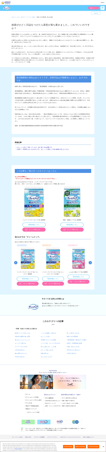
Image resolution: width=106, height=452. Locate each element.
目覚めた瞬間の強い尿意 (22, 336)
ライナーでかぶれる (21, 346)
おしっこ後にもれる (47, 350)
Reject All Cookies (80, 447)
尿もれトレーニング (50, 403)
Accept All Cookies (93, 447)
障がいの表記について (88, 437)
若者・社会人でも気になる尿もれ (26, 328)
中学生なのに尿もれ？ (74, 350)
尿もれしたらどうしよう (22, 340)
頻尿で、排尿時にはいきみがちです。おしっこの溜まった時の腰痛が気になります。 (43, 149)
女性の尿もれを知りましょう (52, 400)
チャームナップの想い (32, 397)
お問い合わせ (28, 437)
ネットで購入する (34, 229)
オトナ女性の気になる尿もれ (69, 398)
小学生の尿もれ (20, 350)
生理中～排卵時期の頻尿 (74, 343)
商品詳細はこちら (34, 224)
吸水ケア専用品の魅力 (32, 406)
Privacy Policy (18, 449)
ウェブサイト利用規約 (39, 437)
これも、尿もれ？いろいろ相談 (70, 403)
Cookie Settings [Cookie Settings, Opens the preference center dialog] (68, 447)
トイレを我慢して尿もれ (48, 333)
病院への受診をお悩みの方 (69, 406)
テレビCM (29, 403)
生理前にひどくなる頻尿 (48, 340)
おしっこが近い (46, 336)
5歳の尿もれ (45, 353)
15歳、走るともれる (73, 346)
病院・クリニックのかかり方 (52, 406)
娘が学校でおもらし (21, 353)
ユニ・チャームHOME (17, 437)
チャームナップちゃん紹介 (34, 400)
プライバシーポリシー (52, 437)
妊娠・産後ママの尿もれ (68, 400)
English (96, 13)
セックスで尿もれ (20, 343)
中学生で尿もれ (20, 356)
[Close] (103, 447)
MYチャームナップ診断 (33, 412)
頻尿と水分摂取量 (72, 336)
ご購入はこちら (93, 8)
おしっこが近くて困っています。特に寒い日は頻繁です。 (35, 147)
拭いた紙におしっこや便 (48, 346)
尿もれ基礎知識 (49, 398)
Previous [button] (15, 262)
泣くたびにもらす (46, 356)
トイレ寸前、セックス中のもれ (50, 343)
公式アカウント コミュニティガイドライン (70, 437)
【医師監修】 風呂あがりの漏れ (77, 340)
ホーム (28, 394)
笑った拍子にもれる (73, 333)
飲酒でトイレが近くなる (22, 333)
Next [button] (90, 262)
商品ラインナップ (31, 409)
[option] (34, 209)
